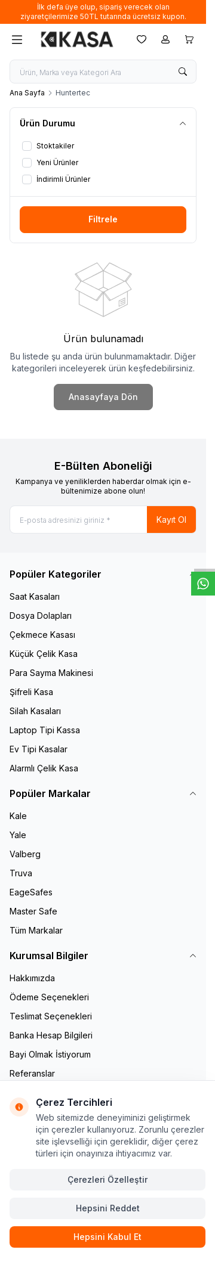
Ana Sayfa (27, 92)
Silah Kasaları (35, 711)
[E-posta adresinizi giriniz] (103, 519)
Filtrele (103, 219)
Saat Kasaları (35, 596)
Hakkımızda (32, 978)
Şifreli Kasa (31, 692)
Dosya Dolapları (41, 615)
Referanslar (32, 1073)
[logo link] (77, 39)
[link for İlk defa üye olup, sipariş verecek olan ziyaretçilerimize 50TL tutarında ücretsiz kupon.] (103, 12)
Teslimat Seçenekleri (51, 1016)
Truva (21, 873)
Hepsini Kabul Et (107, 1237)
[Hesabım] (165, 39)
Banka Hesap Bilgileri (51, 1035)
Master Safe (33, 911)
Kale (18, 816)
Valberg (25, 854)
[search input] (103, 71)
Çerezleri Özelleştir (107, 1179)
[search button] (182, 71)
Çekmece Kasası (42, 635)
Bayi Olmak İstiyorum (50, 1054)
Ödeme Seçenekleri (49, 997)
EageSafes (31, 892)
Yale (18, 835)
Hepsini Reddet (108, 1208)
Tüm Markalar (36, 930)
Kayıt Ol (171, 519)
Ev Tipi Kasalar (38, 749)
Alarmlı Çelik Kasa (44, 768)
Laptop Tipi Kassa (45, 730)
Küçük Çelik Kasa (44, 654)
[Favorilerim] (141, 39)
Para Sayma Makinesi (51, 673)
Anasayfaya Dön (103, 397)
